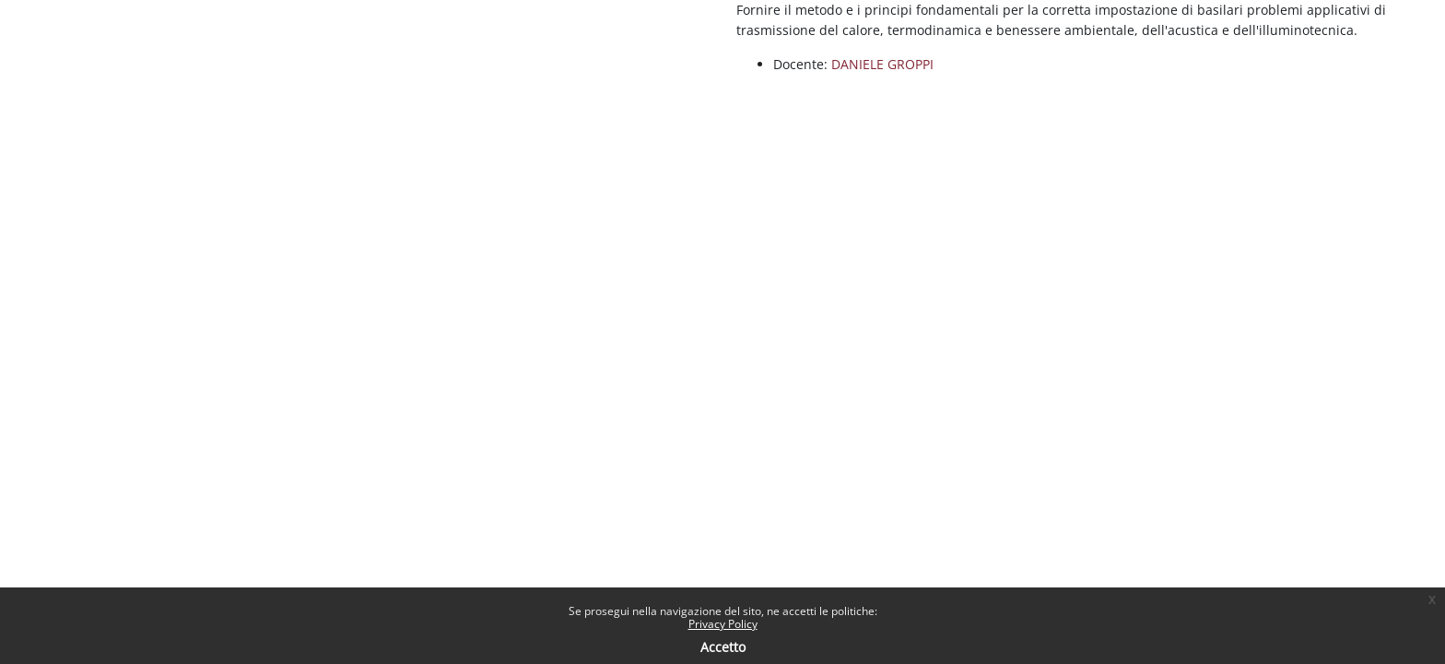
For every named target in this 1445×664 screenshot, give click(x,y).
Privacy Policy (723, 624)
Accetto (723, 647)
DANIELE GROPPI (882, 64)
